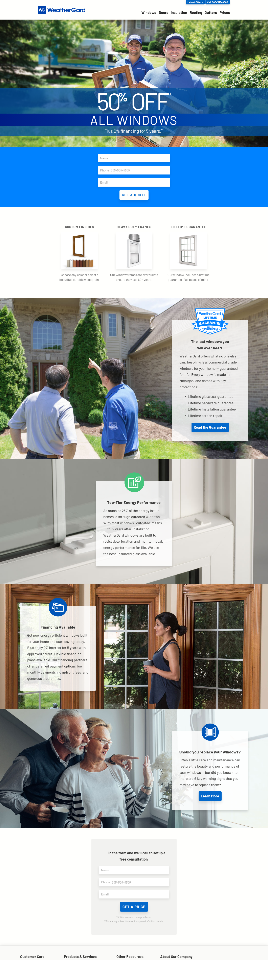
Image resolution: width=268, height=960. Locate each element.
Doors (163, 12)
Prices (225, 12)
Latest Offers (195, 2)
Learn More (210, 796)
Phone (135, 170)
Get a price (134, 907)
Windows (148, 12)
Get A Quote (134, 195)
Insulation (179, 12)
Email (135, 182)
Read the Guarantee (210, 427)
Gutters (211, 12)
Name (135, 158)
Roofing (196, 12)
